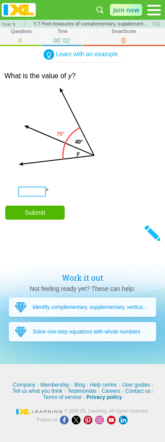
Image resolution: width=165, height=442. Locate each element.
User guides (136, 385)
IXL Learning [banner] (18, 10)
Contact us (137, 391)
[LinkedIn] (124, 419)
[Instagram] (101, 419)
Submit (35, 212)
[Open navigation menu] (154, 10)
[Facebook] (66, 419)
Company (24, 385)
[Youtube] (113, 419)
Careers (111, 391)
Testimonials (81, 391)
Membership (55, 385)
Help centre (103, 385)
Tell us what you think (37, 391)
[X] (78, 419)
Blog (79, 385)
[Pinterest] (89, 419)
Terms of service (62, 397)
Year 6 (8, 24)
